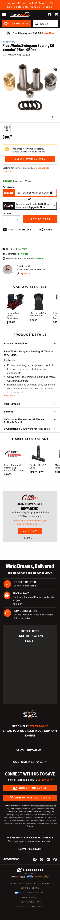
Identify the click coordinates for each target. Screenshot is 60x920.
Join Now (30, 531)
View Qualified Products (45, 805)
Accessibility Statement (30, 906)
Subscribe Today (22, 618)
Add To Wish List (19, 229)
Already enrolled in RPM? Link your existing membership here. (30, 522)
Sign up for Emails (33, 788)
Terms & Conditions (30, 901)
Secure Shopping (30, 888)
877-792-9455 (38, 726)
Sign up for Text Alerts (33, 797)
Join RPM (17, 604)
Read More (9, 395)
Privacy (30, 826)
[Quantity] (11, 219)
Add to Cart (40, 219)
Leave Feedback (30, 849)
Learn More (30, 538)
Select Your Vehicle (30, 159)
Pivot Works (9, 41)
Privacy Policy (30, 897)
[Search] (45, 23)
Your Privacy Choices (32, 892)
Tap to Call (25, 273)
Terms (52, 823)
